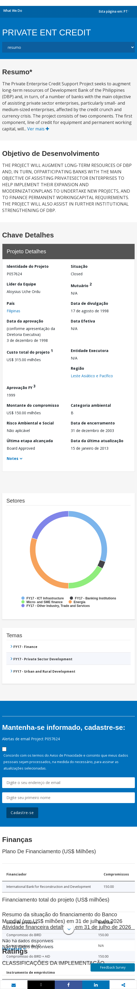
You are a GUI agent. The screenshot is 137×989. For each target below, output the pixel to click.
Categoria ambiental (91, 405)
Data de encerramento (93, 423)
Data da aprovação (25, 321)
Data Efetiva (83, 321)
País (11, 303)
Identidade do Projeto (28, 266)
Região (77, 368)
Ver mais (38, 129)
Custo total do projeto (30, 351)
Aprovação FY (21, 386)
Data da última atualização (97, 440)
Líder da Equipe (21, 284)
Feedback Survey (113, 967)
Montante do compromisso (33, 405)
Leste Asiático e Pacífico (92, 375)
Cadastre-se (22, 812)
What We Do (12, 10)
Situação (79, 266)
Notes (12, 458)
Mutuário (81, 284)
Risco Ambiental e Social (30, 423)
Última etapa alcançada (30, 440)
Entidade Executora (89, 350)
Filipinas (13, 310)
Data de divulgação (89, 303)
